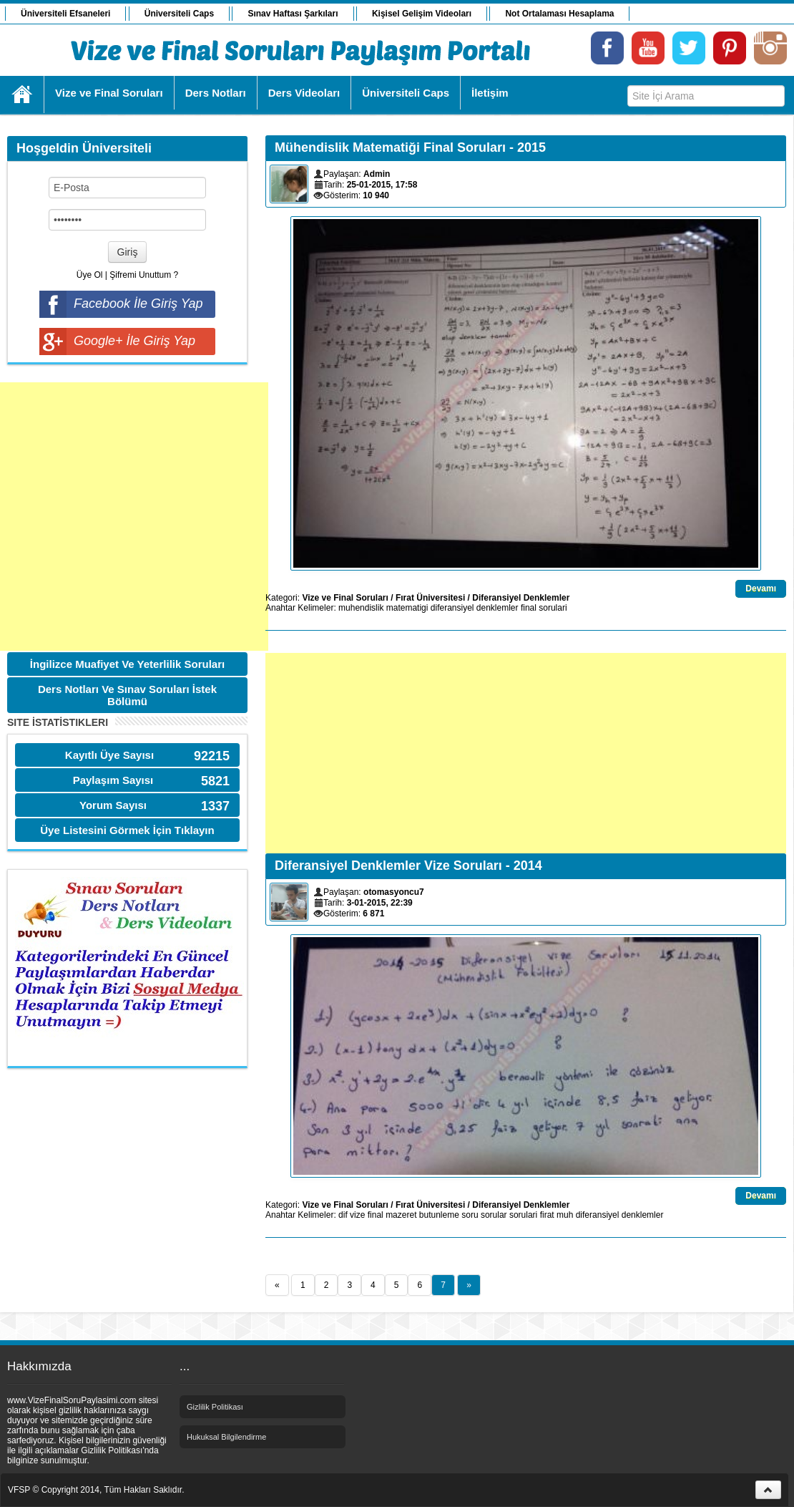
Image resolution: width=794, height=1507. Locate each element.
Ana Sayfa (22, 94)
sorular (494, 1215)
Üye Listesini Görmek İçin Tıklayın (127, 830)
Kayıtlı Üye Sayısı (109, 755)
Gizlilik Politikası (215, 1406)
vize (357, 1215)
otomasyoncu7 (393, 892)
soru (469, 1215)
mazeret (401, 1215)
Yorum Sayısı (113, 805)
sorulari (553, 608)
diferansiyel (452, 608)
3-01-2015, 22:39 (380, 903)
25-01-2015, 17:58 (382, 185)
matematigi (407, 608)
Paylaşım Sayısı (113, 780)
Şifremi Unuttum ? (143, 275)
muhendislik (360, 608)
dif (343, 1215)
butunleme (439, 1215)
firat (547, 1215)
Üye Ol (90, 275)
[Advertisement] (134, 516)
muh (565, 1215)
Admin (376, 174)
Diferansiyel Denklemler (520, 598)
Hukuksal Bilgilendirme (226, 1437)
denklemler (497, 608)
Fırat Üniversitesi (430, 598)
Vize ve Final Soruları (345, 598)
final (528, 608)
